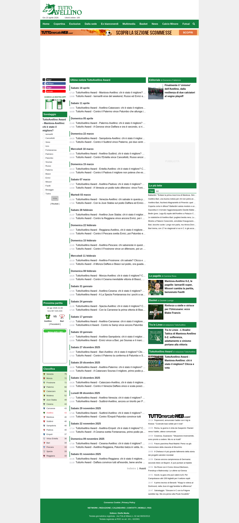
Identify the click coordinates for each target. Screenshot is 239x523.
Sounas (49, 162)
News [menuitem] (155, 24)
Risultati (54, 204)
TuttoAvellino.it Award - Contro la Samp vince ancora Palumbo (109, 325)
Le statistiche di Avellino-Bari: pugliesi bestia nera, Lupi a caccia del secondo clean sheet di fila (189, 217)
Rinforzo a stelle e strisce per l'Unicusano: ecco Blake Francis (179, 309)
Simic (48, 142)
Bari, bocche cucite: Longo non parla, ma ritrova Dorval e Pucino (176, 225)
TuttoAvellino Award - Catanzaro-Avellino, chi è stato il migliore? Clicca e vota (117, 382)
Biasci (48, 174)
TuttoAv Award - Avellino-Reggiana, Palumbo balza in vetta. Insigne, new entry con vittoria (124, 447)
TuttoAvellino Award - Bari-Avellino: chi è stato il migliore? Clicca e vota (114, 352)
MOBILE (142, 508)
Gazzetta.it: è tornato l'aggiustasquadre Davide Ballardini (172, 210)
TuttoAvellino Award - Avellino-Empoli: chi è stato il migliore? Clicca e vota (115, 428)
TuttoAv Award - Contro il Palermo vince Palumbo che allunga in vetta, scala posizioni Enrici (125, 111)
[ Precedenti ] (55, 324)
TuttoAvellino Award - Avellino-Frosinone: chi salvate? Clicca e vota (112, 260)
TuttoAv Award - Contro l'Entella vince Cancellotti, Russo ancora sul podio (115, 157)
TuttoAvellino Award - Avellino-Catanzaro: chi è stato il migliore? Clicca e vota (117, 107)
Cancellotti (50, 138)
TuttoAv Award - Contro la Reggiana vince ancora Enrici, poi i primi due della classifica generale (127, 218)
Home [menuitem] (46, 24)
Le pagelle (155, 276)
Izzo (47, 146)
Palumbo (49, 158)
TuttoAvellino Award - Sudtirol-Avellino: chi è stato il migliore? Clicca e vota (116, 413)
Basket (153, 300)
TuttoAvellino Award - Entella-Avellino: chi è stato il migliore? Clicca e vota (115, 169)
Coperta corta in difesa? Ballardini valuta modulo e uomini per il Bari (177, 206)
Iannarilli (49, 134)
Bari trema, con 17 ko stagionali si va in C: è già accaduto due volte (177, 228)
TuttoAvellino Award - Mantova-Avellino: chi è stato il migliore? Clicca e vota (116, 92)
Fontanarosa (51, 150)
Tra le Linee (155, 324)
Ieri (157, 191)
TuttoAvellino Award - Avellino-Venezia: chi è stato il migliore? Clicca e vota (116, 397)
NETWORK (93, 508)
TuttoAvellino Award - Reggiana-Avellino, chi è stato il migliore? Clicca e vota (117, 230)
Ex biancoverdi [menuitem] (109, 24)
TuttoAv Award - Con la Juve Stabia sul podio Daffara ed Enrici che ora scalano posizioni (123, 203)
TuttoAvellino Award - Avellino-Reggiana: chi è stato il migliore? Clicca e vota (117, 458)
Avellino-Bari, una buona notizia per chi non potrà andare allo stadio (177, 199)
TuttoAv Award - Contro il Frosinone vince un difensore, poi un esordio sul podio (119, 248)
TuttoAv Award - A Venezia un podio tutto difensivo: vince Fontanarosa (113, 187)
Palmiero (49, 154)
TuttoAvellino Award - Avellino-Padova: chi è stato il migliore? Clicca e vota (116, 184)
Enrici (48, 178)
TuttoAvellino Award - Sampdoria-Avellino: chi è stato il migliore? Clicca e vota (118, 138)
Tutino (48, 194)
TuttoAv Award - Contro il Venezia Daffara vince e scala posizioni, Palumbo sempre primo (124, 386)
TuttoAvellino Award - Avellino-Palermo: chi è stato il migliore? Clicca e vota (116, 367)
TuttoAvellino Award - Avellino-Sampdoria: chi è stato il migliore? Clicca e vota (118, 336)
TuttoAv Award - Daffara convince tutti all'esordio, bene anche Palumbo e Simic (118, 462)
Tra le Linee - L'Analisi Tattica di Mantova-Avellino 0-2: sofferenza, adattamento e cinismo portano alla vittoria (180, 337)
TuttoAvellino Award (160, 351)
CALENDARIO (118, 508)
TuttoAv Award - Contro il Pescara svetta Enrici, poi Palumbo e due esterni (116, 233)
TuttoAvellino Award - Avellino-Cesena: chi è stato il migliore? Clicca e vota (116, 291)
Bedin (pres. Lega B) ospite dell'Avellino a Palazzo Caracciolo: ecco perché (180, 213)
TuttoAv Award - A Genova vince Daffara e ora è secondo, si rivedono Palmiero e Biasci (123, 126)
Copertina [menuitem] (59, 24)
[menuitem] (193, 24)
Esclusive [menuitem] (74, 24)
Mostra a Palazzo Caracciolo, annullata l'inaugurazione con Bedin (176, 221)
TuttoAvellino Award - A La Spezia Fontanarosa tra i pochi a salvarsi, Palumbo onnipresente (125, 294)
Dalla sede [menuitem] (91, 24)
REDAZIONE (105, 508)
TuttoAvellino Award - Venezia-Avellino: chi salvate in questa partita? (112, 199)
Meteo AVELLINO (55, 332)
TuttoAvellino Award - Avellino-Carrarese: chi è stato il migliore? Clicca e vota (117, 321)
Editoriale (154, 80)
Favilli (48, 186)
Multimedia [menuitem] (129, 24)
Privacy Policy (128, 502)
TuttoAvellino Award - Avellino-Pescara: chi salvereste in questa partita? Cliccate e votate (124, 245)
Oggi (151, 191)
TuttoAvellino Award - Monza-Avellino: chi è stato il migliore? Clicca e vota (115, 275)
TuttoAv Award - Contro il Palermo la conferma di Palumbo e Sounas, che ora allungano (123, 355)
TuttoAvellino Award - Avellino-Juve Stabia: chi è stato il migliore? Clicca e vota (118, 214)
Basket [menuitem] (143, 24)
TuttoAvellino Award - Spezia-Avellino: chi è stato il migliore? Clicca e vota (115, 306)
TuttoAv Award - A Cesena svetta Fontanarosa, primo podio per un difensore (117, 432)
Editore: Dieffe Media (119, 513)
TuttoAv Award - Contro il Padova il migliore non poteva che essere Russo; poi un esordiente (125, 172)
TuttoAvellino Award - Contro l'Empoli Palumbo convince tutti (108, 416)
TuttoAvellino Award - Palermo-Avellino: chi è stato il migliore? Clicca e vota (116, 123)
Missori (49, 182)
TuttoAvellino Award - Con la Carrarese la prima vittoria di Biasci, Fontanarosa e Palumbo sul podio (129, 309)
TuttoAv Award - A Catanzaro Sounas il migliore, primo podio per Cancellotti (116, 371)
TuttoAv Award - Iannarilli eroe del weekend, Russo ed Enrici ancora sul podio (117, 96)
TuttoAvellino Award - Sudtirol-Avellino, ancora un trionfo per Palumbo (113, 401)
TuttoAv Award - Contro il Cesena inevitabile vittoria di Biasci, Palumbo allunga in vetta (122, 279)
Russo (48, 166)
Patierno (49, 170)
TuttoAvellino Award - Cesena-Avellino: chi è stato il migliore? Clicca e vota (116, 443)
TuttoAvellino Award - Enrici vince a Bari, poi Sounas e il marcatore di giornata (118, 340)
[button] (54, 198)
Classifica (49, 369)
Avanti (142, 468)
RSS (149, 508)
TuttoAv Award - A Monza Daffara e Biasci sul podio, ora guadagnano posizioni (118, 264)
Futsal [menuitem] (186, 24)
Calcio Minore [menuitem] (170, 24)
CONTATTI (132, 508)
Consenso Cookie (112, 502)
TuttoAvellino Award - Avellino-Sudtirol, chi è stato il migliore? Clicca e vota (116, 153)
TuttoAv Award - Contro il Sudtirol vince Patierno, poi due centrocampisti (114, 142)
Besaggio (50, 190)
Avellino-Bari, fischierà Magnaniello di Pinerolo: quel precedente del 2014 (179, 202)
